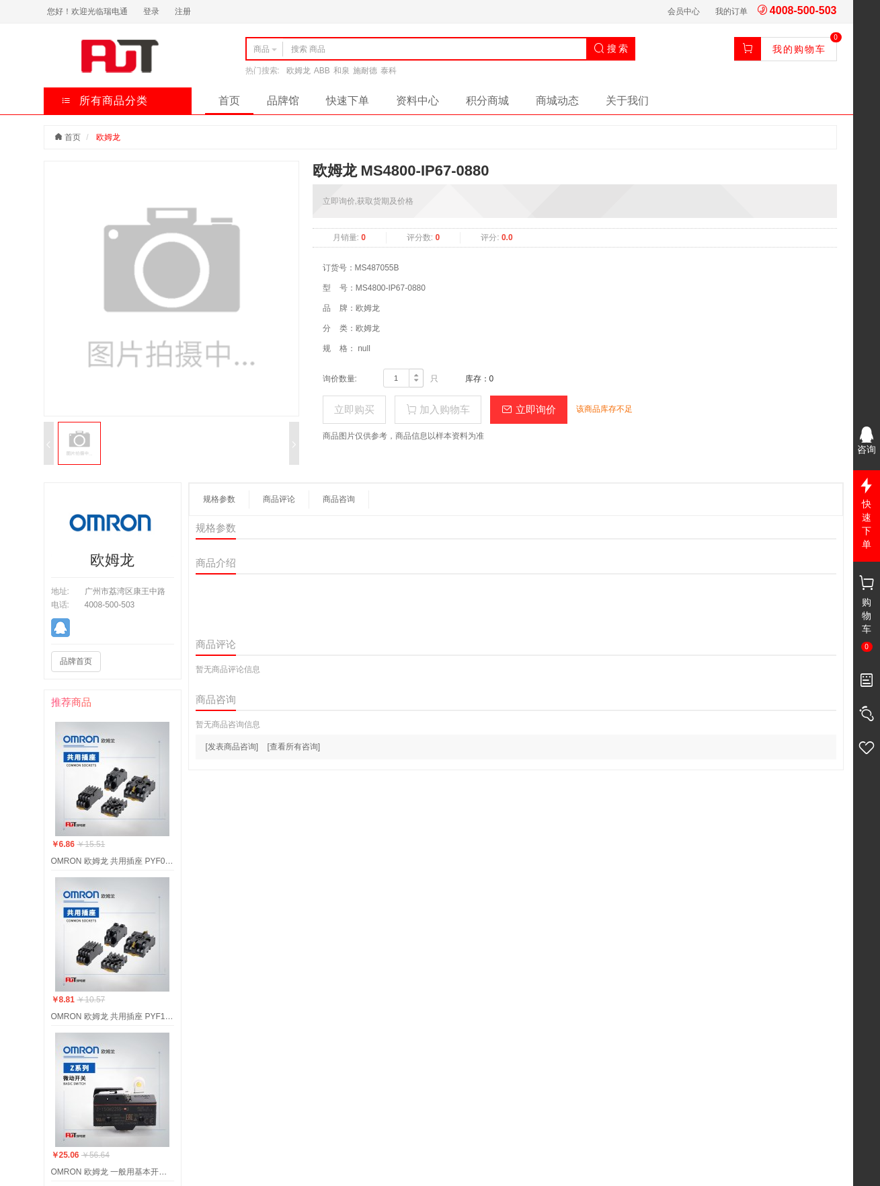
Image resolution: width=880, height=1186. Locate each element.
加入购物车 (438, 409)
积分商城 (487, 100)
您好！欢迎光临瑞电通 (87, 11)
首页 (229, 100)
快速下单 (347, 100)
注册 (183, 11)
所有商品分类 (104, 100)
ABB (322, 70)
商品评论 (279, 499)
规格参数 (219, 499)
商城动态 (557, 100)
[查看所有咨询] (294, 746)
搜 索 (611, 48)
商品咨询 (339, 499)
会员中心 (684, 11)
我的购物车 (799, 49)
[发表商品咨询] (232, 746)
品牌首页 (76, 661)
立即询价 (528, 409)
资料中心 (417, 100)
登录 (151, 11)
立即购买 (354, 409)
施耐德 (365, 70)
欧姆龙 (298, 70)
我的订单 (731, 11)
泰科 (389, 70)
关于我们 (627, 100)
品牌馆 (283, 100)
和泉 (341, 70)
